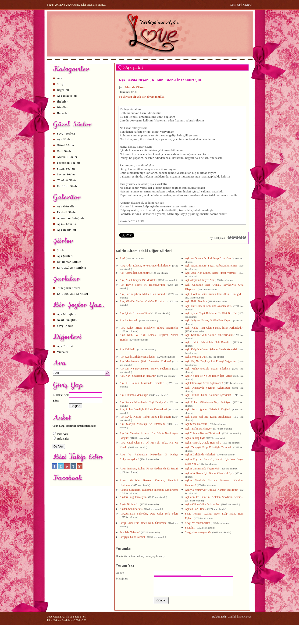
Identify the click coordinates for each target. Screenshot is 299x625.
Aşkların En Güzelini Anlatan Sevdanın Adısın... (214, 497)
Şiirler (61, 250)
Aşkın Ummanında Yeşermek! (202, 468)
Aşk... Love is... (68, 224)
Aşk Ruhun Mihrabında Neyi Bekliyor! (143, 402)
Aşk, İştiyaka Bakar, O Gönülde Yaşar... (209, 320)
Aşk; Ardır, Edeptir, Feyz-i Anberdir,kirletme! (146, 265)
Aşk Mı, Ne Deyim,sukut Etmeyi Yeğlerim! (211, 361)
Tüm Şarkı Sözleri (69, 288)
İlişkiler (62, 101)
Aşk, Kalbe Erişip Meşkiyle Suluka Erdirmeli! (149, 327)
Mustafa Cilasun (135, 87)
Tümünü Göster (67, 180)
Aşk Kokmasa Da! (195, 356)
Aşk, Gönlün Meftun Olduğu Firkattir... (143, 301)
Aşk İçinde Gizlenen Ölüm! (135, 313)
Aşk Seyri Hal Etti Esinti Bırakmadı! (209, 416)
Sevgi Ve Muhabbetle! (198, 523)
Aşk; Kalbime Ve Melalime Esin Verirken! (209, 335)
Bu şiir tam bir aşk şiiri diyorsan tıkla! (142, 96)
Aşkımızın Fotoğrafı (70, 218)
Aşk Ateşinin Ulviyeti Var (200, 280)
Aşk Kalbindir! (128, 349)
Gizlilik (232, 616)
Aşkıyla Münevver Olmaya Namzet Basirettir (212, 489)
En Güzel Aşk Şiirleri (71, 267)
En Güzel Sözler (68, 186)
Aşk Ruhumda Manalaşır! (134, 395)
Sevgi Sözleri (66, 133)
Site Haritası (245, 616)
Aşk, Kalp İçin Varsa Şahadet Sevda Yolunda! (211, 349)
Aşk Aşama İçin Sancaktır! (135, 272)
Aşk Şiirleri (65, 256)
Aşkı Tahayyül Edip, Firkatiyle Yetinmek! (209, 447)
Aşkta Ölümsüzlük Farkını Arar (203, 504)
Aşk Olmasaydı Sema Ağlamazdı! (204, 383)
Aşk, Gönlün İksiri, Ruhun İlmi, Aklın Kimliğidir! (214, 294)
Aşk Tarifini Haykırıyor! (199, 428)
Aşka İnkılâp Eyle (195, 438)
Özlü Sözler (65, 151)
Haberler (63, 113)
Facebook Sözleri (68, 162)
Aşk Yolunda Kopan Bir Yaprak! (203, 433)
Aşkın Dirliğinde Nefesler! (200, 454)
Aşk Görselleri (67, 206)
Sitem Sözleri (66, 168)
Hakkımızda (219, 616)
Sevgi (60, 84)
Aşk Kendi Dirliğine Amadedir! (138, 356)
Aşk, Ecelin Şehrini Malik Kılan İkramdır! (144, 294)
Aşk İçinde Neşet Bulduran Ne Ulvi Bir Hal (211, 313)
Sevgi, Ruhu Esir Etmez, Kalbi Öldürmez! (144, 523)
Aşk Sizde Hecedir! (196, 424)
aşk (152, 184)
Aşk (59, 78)
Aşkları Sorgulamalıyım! (134, 497)
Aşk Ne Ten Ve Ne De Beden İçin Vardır (209, 375)
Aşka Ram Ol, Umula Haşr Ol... (203, 442)
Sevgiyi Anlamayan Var (198, 532)
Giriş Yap (235, 4)
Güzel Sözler (65, 145)
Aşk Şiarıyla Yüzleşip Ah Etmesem (143, 424)
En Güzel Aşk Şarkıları (72, 293)
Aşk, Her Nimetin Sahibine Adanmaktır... (209, 306)
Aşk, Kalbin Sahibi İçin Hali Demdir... (209, 342)
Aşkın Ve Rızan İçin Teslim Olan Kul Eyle (210, 473)
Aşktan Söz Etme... (196, 509)
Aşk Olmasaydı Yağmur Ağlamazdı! (208, 387)
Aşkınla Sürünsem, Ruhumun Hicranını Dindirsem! (149, 489)
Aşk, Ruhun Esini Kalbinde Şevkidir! (209, 395)
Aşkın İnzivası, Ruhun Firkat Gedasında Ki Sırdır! (149, 468)
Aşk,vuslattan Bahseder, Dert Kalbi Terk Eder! (149, 513)
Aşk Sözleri (65, 139)
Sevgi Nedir (65, 325)
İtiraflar (62, 107)
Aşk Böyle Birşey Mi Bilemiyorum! (143, 284)
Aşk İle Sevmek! (129, 320)
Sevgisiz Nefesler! (130, 532)
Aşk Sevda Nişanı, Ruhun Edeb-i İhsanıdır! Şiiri (161, 80)
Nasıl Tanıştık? (67, 320)
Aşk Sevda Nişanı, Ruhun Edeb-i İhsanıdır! (146, 416)
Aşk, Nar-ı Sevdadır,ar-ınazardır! (138, 375)
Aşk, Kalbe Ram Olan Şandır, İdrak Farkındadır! (214, 327)
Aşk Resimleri (66, 229)
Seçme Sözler (66, 174)
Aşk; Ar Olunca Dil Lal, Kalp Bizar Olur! (209, 258)
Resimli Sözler (67, 212)
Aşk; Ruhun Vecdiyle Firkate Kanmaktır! (144, 409)
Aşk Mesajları (66, 314)
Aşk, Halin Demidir (196, 301)
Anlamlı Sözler (67, 157)
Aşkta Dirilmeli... (130, 504)
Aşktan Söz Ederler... (132, 509)
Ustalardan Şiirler (69, 261)
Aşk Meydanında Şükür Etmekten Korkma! (146, 361)
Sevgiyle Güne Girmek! (133, 537)
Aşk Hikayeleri (67, 95)
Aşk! (123, 258)
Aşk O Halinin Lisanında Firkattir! (143, 383)
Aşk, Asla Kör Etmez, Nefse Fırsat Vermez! (211, 272)
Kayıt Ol (247, 4)
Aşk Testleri (65, 346)
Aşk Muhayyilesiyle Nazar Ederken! (208, 368)
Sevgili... (190, 527)
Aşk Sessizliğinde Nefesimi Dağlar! (208, 409)
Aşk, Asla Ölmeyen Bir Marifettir (139, 280)
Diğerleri (63, 90)
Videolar (62, 352)
